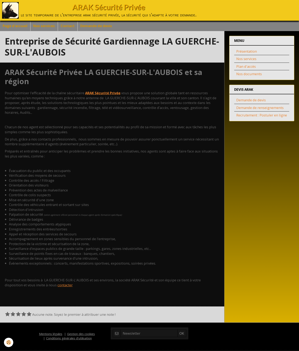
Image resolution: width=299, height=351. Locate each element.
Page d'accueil (15, 26)
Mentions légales (50, 335)
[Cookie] (8, 342)
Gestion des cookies (81, 335)
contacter (65, 285)
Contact (69, 26)
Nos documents (249, 74)
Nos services (45, 26)
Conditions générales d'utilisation (69, 339)
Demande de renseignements (260, 108)
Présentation (246, 52)
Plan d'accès (246, 67)
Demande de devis (98, 26)
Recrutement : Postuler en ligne (261, 116)
